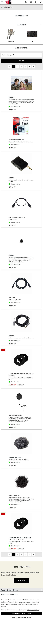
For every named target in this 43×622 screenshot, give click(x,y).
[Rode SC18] (21, 283)
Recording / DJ (8, 7)
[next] (33, 66)
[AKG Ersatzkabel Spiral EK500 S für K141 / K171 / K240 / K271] (21, 523)
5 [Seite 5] (29, 67)
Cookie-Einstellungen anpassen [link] (21, 618)
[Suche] (26, 2)
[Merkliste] (30, 2)
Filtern (21, 61)
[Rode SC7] (21, 83)
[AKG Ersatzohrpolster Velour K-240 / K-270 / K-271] (21, 359)
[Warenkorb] (40, 2)
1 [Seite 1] (13, 67)
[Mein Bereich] (35, 2)
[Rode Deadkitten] (21, 481)
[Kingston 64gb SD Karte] (21, 125)
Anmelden (21, 580)
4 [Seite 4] (25, 67)
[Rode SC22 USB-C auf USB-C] (21, 203)
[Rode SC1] (21, 321)
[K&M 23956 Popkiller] (22, 401)
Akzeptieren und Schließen (21, 614)
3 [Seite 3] (21, 67)
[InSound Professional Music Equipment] (1, 7)
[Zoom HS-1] (21, 241)
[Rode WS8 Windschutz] (21, 443)
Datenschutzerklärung (33, 610)
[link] (21, 25)
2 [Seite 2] (17, 67)
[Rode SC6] (21, 163)
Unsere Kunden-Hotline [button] (9, 590)
